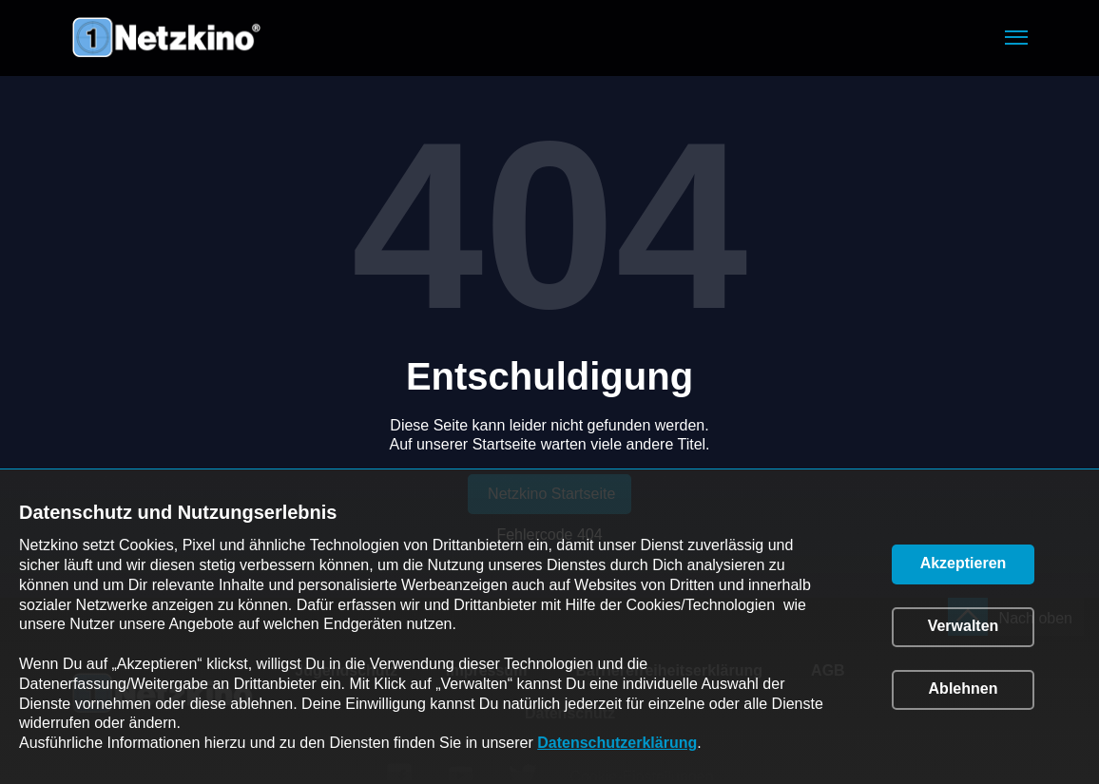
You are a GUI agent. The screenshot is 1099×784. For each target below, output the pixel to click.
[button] (1016, 37)
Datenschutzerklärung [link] (617, 743)
